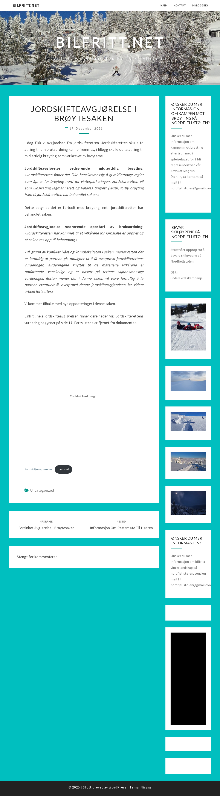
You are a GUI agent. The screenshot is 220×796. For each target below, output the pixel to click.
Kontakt (180, 5)
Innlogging (200, 5)
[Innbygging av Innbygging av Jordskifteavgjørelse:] (84, 396)
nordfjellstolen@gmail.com (191, 188)
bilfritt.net (25, 5)
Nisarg (146, 787)
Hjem (163, 5)
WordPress (118, 787)
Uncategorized (42, 490)
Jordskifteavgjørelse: (38, 469)
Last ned (63, 469)
